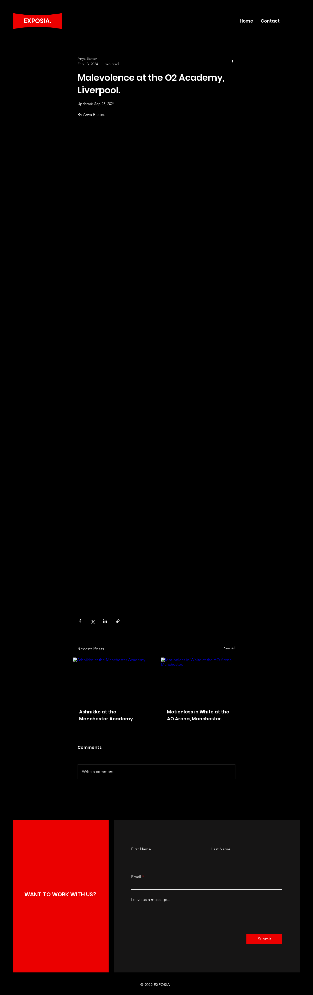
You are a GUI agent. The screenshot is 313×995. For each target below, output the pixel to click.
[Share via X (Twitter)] (92, 621)
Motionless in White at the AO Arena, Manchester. (198, 715)
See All (229, 648)
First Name (141, 849)
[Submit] (264, 939)
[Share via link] (117, 621)
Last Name (221, 849)
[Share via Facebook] (80, 621)
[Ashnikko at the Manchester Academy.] (112, 680)
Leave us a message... (150, 900)
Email (136, 877)
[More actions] (232, 61)
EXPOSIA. (37, 21)
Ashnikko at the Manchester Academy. (106, 715)
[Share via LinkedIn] (105, 621)
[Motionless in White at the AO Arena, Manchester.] (200, 680)
